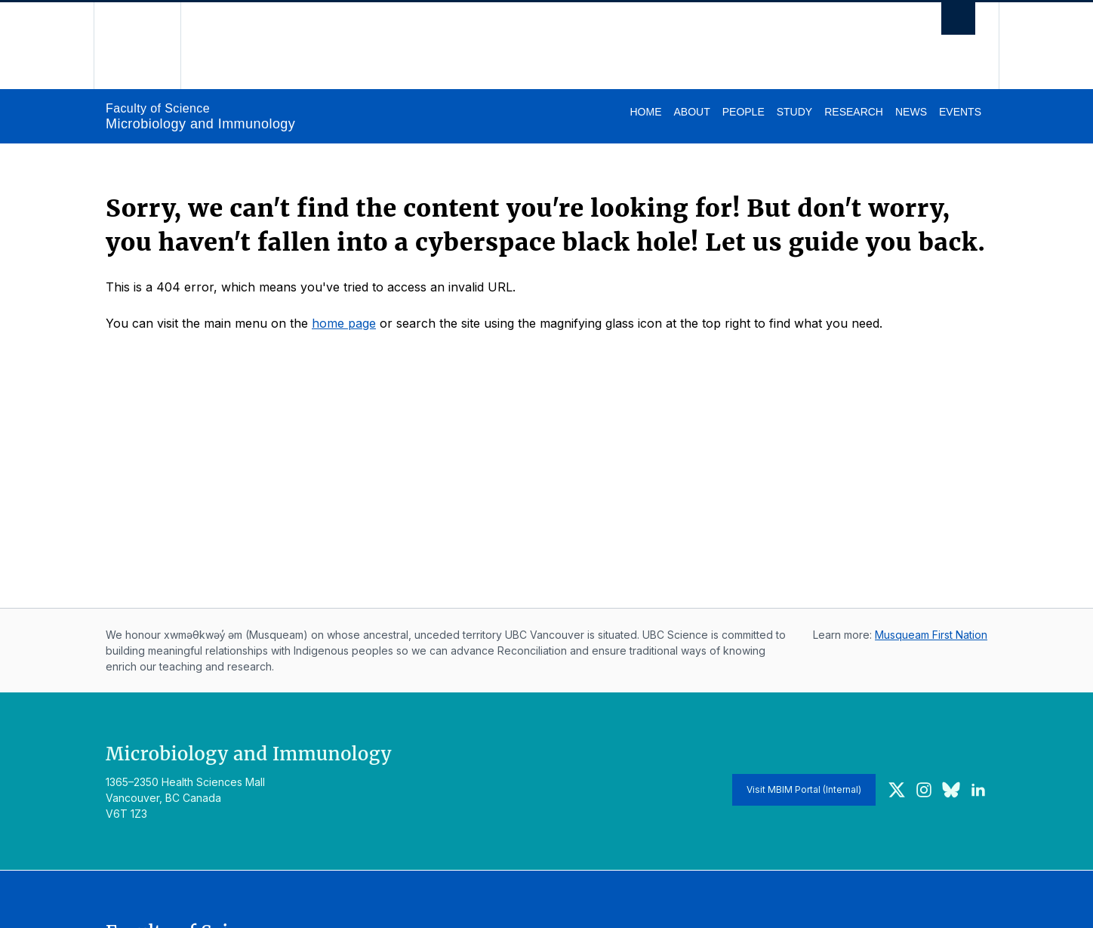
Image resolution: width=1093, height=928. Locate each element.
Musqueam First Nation (931, 634)
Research (853, 112)
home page (344, 323)
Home (645, 112)
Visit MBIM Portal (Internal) (804, 789)
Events (960, 112)
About (691, 112)
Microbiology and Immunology (200, 123)
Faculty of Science (158, 108)
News (911, 112)
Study (794, 112)
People (743, 112)
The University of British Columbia (137, 45)
